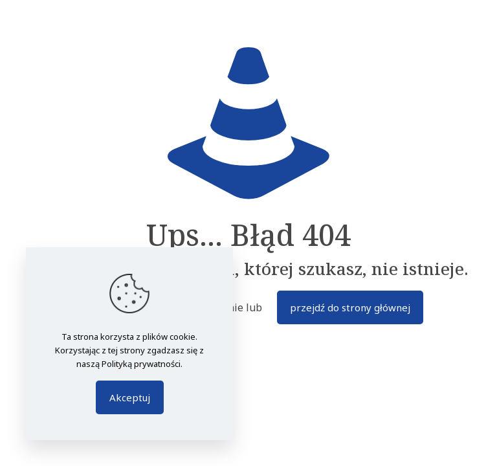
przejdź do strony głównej (350, 307)
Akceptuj (129, 397)
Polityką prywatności (141, 364)
